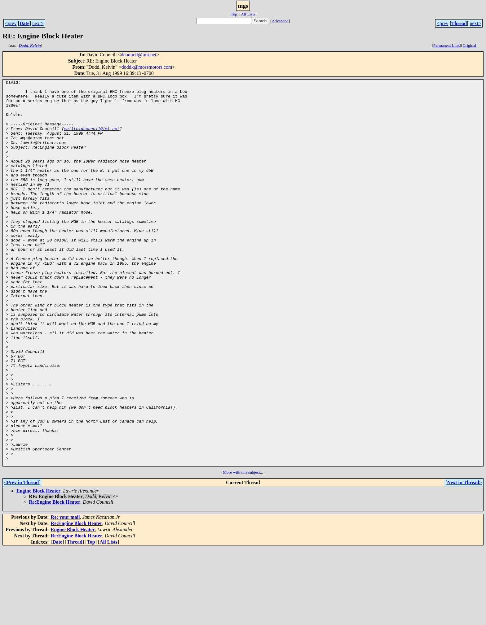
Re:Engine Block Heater (54, 579)
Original (469, 45)
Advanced (280, 21)
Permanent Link (446, 45)
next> (38, 23)
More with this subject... (243, 549)
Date (24, 23)
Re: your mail (65, 594)
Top (234, 14)
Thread (459, 23)
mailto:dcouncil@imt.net (91, 138)
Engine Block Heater (38, 568)
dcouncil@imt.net (139, 54)
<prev (10, 23)
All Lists (248, 14)
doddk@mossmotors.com (147, 67)
